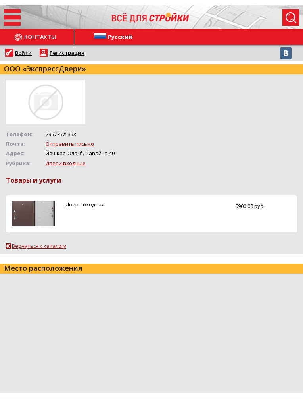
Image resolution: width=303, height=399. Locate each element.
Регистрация (67, 52)
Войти (23, 52)
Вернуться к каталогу (39, 245)
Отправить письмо (70, 143)
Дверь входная (84, 204)
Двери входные (66, 163)
